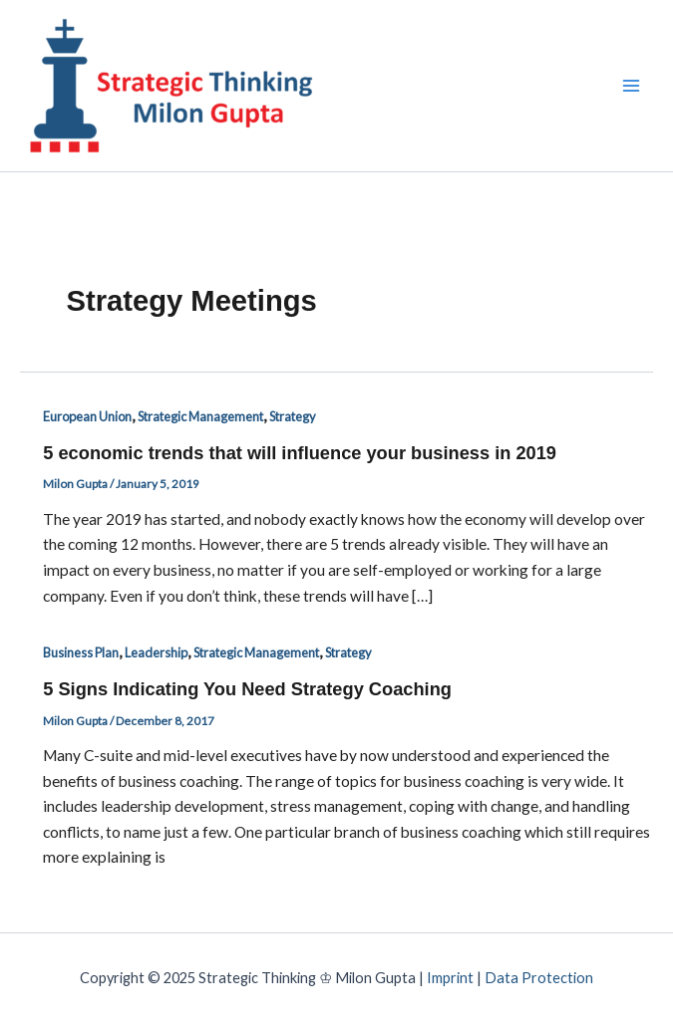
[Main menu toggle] (631, 85)
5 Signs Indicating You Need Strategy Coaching (247, 688)
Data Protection (539, 977)
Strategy (292, 416)
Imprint (450, 977)
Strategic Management (200, 416)
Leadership (156, 652)
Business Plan (81, 652)
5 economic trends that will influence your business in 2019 (299, 452)
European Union (87, 416)
